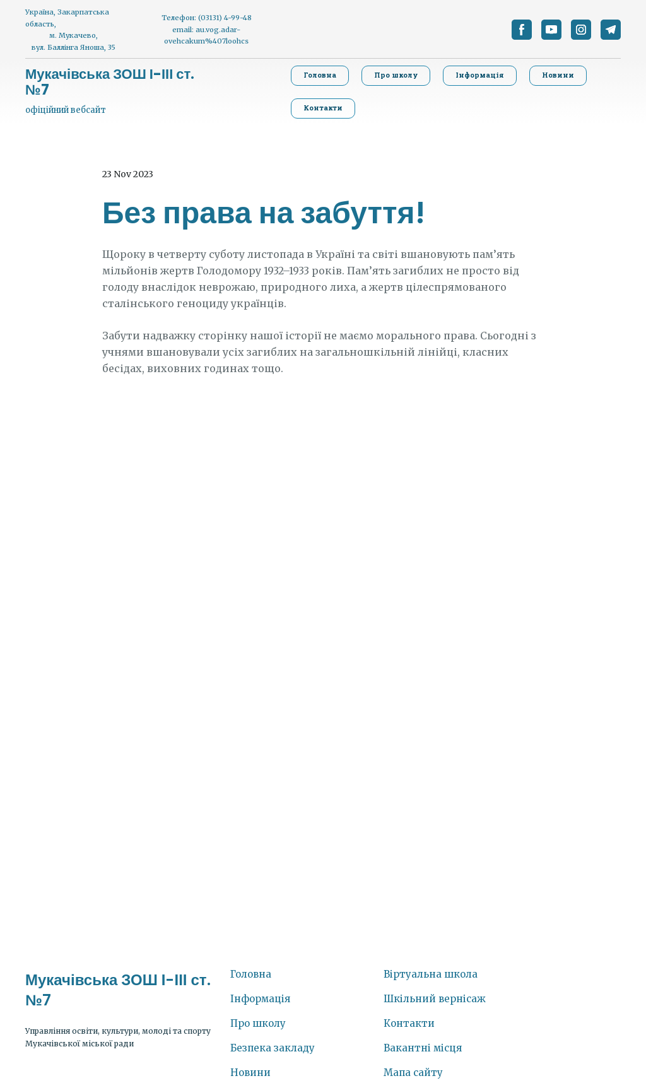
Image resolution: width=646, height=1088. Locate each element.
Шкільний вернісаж (435, 999)
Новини (250, 1073)
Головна (250, 974)
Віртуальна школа (431, 974)
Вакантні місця (423, 1048)
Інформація (260, 999)
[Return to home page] (115, 82)
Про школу (258, 1023)
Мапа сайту (413, 1073)
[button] (522, 30)
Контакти (409, 1023)
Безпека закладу (272, 1048)
